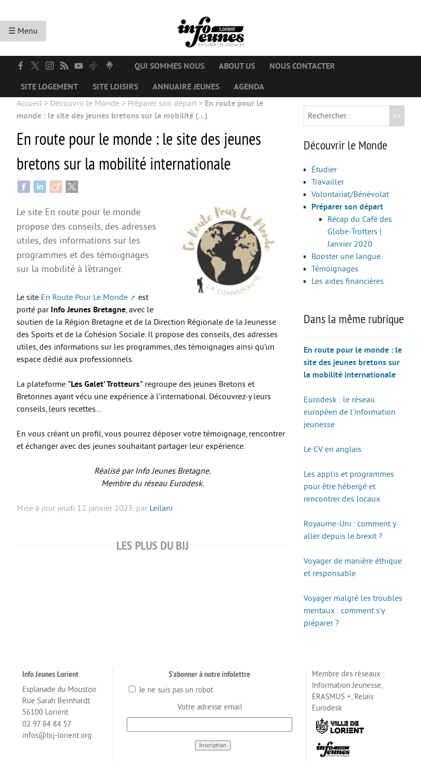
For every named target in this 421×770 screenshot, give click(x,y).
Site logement (49, 87)
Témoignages (334, 269)
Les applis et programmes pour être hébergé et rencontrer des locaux (349, 487)
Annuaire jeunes (186, 87)
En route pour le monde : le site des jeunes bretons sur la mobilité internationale (353, 362)
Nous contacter (302, 66)
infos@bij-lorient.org (57, 735)
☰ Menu (23, 31)
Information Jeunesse (346, 685)
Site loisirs (115, 87)
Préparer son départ (162, 103)
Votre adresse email (209, 707)
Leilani (161, 508)
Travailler (327, 182)
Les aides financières (347, 281)
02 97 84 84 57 (46, 724)
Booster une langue (346, 256)
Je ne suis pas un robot (171, 690)
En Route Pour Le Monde (84, 297)
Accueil (29, 103)
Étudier (324, 169)
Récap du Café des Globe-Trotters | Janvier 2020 (359, 232)
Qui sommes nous (169, 66)
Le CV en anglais (333, 449)
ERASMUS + (331, 696)
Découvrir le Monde (84, 103)
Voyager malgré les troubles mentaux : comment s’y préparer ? (353, 611)
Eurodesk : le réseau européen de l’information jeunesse (350, 412)
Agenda (249, 87)
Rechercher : (329, 116)
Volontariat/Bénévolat (350, 194)
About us (237, 66)
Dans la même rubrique (354, 318)
